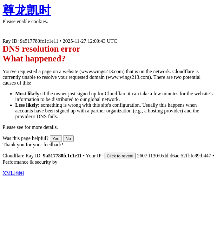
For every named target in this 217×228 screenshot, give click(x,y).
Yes (55, 138)
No (68, 138)
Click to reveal (120, 156)
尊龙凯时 (27, 10)
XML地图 (13, 173)
